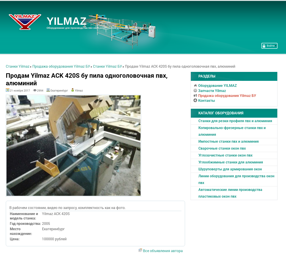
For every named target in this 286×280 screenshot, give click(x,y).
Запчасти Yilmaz (209, 91)
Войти (269, 45)
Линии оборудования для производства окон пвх (236, 179)
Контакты (204, 100)
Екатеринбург (59, 90)
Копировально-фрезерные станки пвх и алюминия (232, 131)
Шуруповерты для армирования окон (230, 169)
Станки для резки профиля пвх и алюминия (235, 121)
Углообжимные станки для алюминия (230, 162)
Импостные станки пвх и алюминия (228, 141)
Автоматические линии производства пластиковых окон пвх (230, 193)
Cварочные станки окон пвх (222, 148)
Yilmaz (79, 90)
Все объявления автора (163, 250)
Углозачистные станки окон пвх (225, 155)
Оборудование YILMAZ (215, 86)
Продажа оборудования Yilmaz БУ (224, 96)
